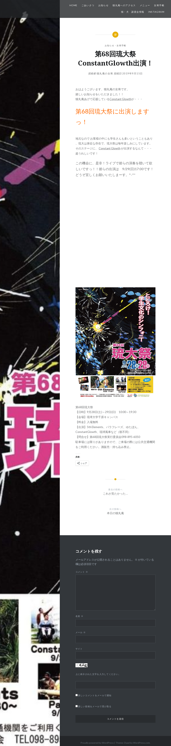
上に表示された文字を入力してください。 (98, 674)
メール (80, 632)
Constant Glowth (109, 148)
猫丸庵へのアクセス (124, 5)
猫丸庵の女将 (105, 73)
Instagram (156, 11)
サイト (79, 648)
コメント (81, 571)
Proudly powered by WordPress (97, 742)
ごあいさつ (87, 5)
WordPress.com (141, 742)
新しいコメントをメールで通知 (95, 695)
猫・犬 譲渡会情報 (132, 11)
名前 (79, 616)
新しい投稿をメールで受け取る (95, 706)
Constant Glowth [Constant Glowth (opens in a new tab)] (120, 99)
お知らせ (103, 5)
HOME (73, 5)
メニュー (145, 5)
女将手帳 (159, 5)
